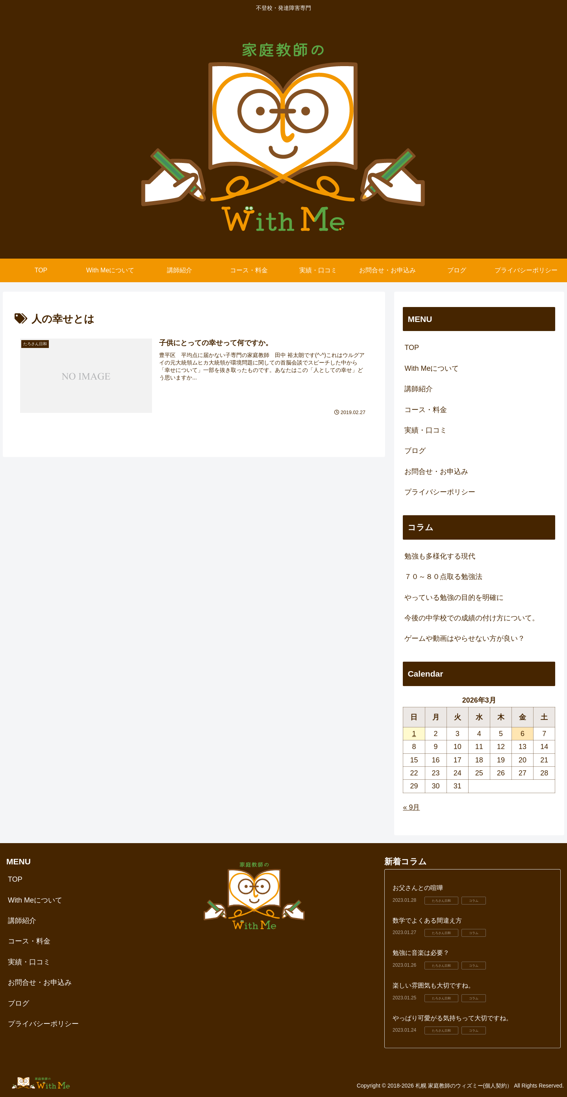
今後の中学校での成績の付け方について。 (471, 618)
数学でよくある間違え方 (427, 920)
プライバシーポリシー (439, 492)
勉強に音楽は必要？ (421, 952)
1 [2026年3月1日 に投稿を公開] (414, 734)
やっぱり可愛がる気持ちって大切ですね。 (452, 1018)
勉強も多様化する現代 (439, 556)
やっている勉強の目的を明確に (454, 597)
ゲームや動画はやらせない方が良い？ (464, 638)
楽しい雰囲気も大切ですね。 (433, 985)
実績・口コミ (425, 430)
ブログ (415, 451)
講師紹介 (418, 389)
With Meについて (431, 368)
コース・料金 (425, 410)
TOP (411, 347)
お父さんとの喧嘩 (418, 887)
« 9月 (411, 807)
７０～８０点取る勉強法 (443, 577)
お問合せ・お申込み (436, 471)
